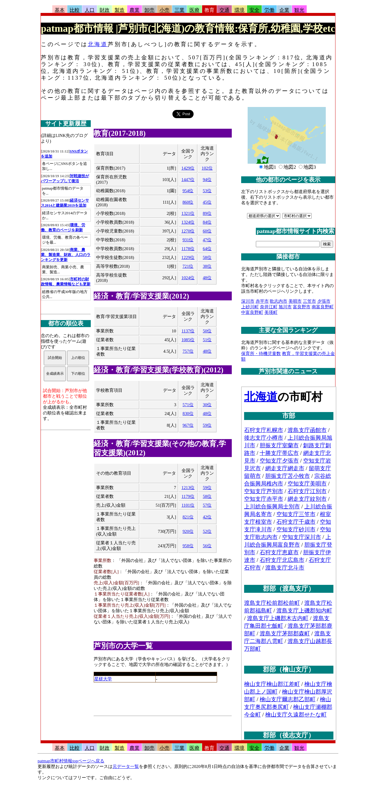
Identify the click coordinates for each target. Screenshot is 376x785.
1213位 (188, 487)
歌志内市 (278, 301)
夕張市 (323, 301)
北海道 (98, 44)
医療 (194, 10)
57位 (207, 505)
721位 (187, 266)
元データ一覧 (126, 766)
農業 (135, 10)
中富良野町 (252, 312)
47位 (207, 239)
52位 (207, 531)
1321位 (188, 213)
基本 (60, 10)
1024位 (188, 277)
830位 (188, 413)
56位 (207, 545)
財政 (105, 10)
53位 (207, 190)
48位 (207, 277)
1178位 (188, 248)
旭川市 (285, 306)
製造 (120, 10)
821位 (187, 517)
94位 (207, 179)
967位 (188, 425)
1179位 (188, 496)
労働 (269, 10)
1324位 (188, 222)
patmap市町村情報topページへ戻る (71, 761)
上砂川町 (250, 306)
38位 (207, 266)
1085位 (188, 339)
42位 (207, 517)
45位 (207, 202)
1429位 (188, 168)
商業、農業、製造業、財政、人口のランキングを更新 (65, 255)
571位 (188, 404)
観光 (299, 10)
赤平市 (262, 301)
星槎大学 (103, 679)
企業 (284, 10)
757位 (187, 351)
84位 (207, 222)
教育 (209, 10)
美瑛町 (271, 312)
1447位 (188, 179)
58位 (207, 257)
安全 (254, 10)
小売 (164, 10)
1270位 (188, 231)
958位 (187, 545)
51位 (207, 339)
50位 (207, 331)
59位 (207, 425)
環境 (239, 10)
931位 (187, 239)
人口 (90, 10)
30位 (207, 404)
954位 (187, 190)
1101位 (188, 505)
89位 (207, 213)
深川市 (247, 301)
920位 (187, 531)
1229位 (188, 257)
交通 (224, 10)
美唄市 (295, 301)
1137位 (188, 331)
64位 (207, 248)
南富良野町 (323, 306)
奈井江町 (269, 306)
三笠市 (309, 301)
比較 (75, 10)
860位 (187, 202)
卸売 (150, 10)
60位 (207, 231)
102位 (207, 168)
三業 (179, 10)
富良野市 (301, 306)
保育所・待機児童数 (261, 353)
